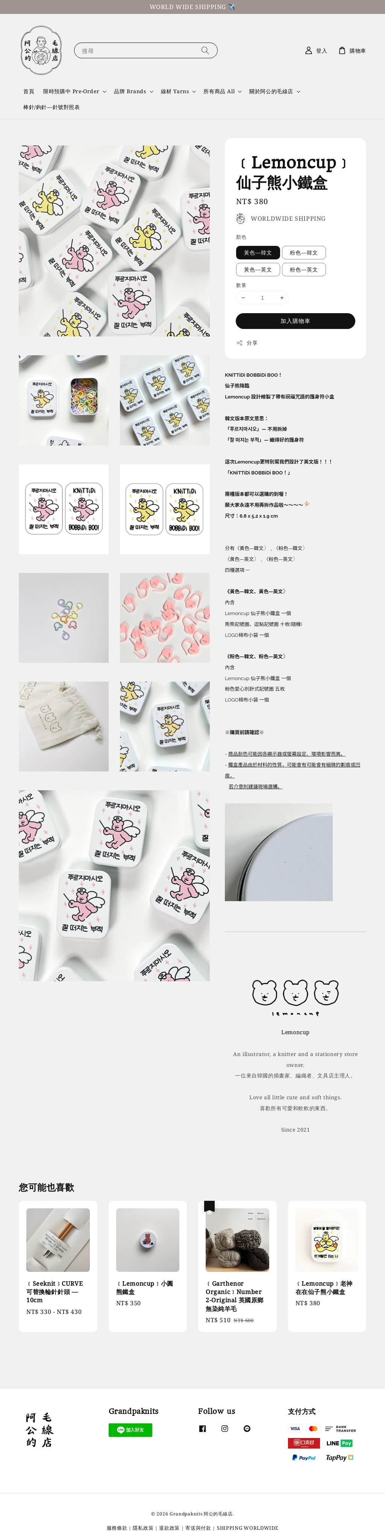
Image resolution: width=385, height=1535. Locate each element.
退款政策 (169, 1527)
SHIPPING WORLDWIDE (248, 1527)
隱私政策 (143, 1527)
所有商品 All (219, 91)
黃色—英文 (258, 269)
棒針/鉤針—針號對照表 (51, 107)
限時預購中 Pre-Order (71, 91)
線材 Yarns (175, 91)
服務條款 (117, 1527)
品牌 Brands (130, 91)
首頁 (28, 91)
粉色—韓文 (304, 252)
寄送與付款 (198, 1527)
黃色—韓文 (258, 252)
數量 (241, 285)
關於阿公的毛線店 (271, 91)
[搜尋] (205, 50)
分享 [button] (247, 342)
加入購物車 (295, 320)
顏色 (241, 236)
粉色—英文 (304, 269)
